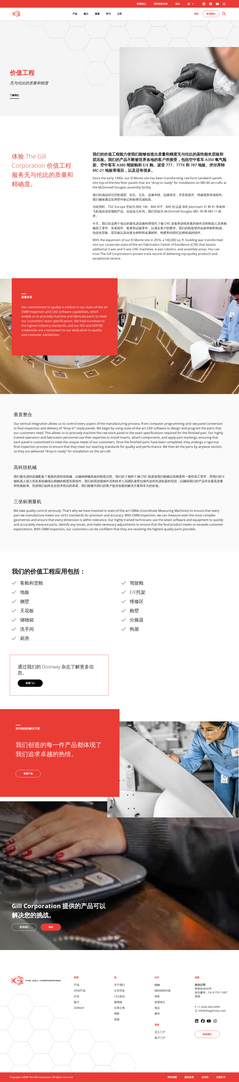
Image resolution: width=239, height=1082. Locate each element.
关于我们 (119, 985)
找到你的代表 (161, 3)
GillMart (79, 1008)
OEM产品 (79, 990)
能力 (76, 1002)
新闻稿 (118, 1002)
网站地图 (172, 1077)
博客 (117, 1013)
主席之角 (119, 1008)
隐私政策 (189, 1077)
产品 (76, 985)
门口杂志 (119, 996)
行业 (76, 996)
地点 (177, 3)
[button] (224, 14)
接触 (157, 985)
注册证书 (220, 1077)
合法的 (204, 1077)
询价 (157, 996)
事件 (157, 1013)
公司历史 (119, 990)
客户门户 (160, 1038)
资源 (117, 1019)
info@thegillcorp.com (212, 1010)
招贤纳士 (141, 3)
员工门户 (160, 1032)
